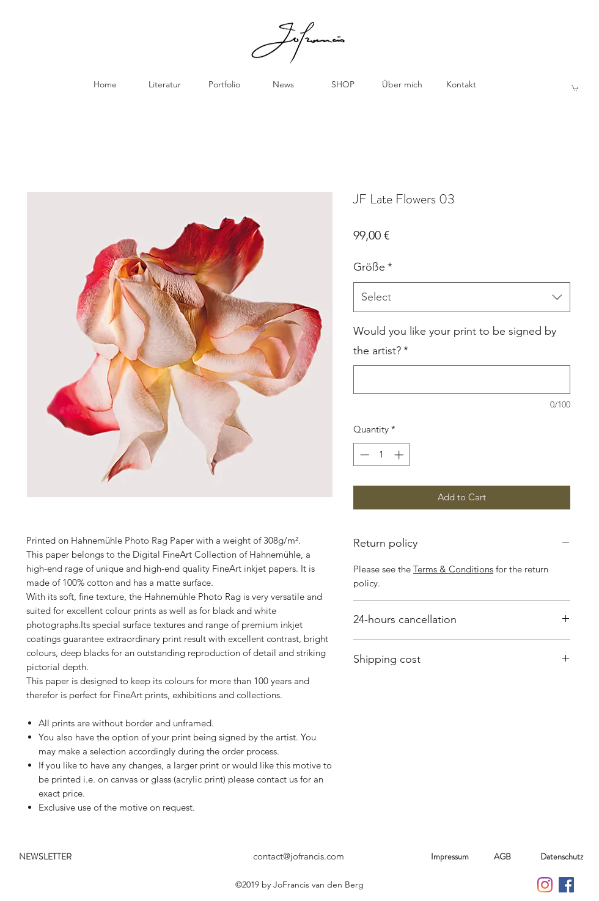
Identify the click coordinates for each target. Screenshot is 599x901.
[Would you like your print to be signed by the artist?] (462, 379)
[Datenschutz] (561, 857)
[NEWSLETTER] (45, 857)
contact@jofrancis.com (298, 856)
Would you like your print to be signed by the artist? (454, 340)
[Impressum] (450, 857)
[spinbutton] (382, 454)
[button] (574, 87)
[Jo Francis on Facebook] (566, 884)
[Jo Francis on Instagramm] (545, 884)
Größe (372, 267)
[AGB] (502, 857)
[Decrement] (363, 454)
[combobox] (461, 297)
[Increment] (400, 454)
